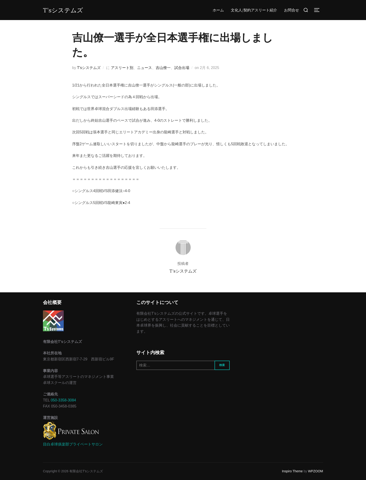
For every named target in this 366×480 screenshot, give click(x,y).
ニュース (144, 68)
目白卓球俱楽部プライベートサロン (73, 444)
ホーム (218, 10)
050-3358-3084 (63, 400)
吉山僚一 (163, 68)
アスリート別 (122, 68)
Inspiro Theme (292, 471)
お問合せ (291, 10)
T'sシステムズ (63, 10)
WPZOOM (315, 471)
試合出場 (181, 68)
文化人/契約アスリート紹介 (254, 10)
